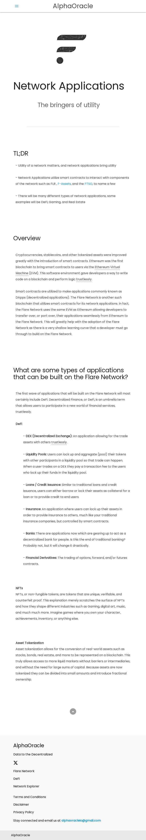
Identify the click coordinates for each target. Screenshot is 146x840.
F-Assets (64, 184)
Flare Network (23, 771)
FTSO (88, 184)
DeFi (16, 778)
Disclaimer (21, 804)
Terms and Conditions (29, 797)
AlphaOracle (73, 6)
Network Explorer (26, 786)
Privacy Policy (23, 812)
